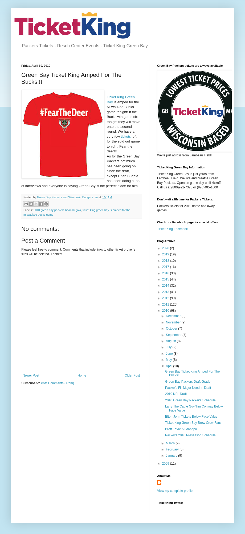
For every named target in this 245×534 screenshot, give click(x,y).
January (172, 455)
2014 (166, 285)
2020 (166, 248)
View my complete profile (175, 491)
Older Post (132, 375)
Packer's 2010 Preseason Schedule (190, 435)
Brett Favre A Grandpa (181, 429)
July (169, 347)
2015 (166, 279)
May (169, 360)
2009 (166, 463)
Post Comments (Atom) (57, 383)
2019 (166, 254)
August (171, 341)
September (174, 335)
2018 (166, 261)
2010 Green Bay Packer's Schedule (190, 400)
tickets (126, 137)
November (174, 322)
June (170, 353)
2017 (166, 267)
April (169, 366)
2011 (166, 304)
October (172, 328)
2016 (166, 273)
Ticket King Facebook (172, 229)
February (172, 449)
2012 (166, 298)
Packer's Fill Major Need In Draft (188, 388)
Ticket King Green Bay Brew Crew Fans (193, 423)
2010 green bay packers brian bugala (57, 210)
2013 (166, 292)
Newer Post (31, 375)
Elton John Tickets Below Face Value (191, 416)
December (174, 316)
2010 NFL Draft (176, 394)
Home (82, 375)
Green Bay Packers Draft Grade (187, 381)
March (171, 443)
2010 (166, 311)
